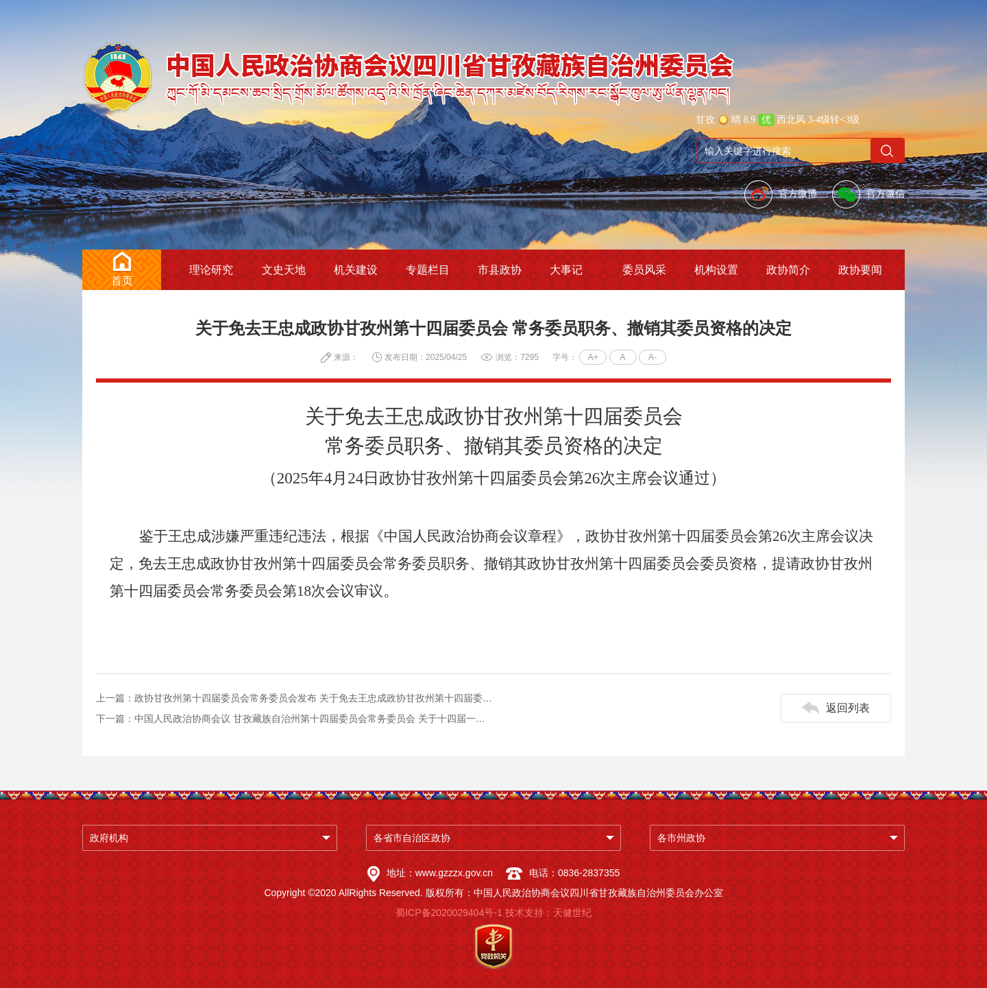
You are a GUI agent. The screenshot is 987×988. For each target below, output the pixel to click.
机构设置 (716, 270)
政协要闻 (860, 270)
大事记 (566, 270)
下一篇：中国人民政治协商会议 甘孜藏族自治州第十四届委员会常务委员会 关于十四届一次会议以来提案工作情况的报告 (295, 718)
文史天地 (284, 270)
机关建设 (356, 270)
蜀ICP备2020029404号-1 (448, 912)
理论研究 (211, 270)
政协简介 (788, 270)
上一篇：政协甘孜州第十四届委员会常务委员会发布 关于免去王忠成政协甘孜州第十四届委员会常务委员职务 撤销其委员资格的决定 (295, 697)
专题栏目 (428, 270)
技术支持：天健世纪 (548, 912)
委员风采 (644, 270)
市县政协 (500, 270)
